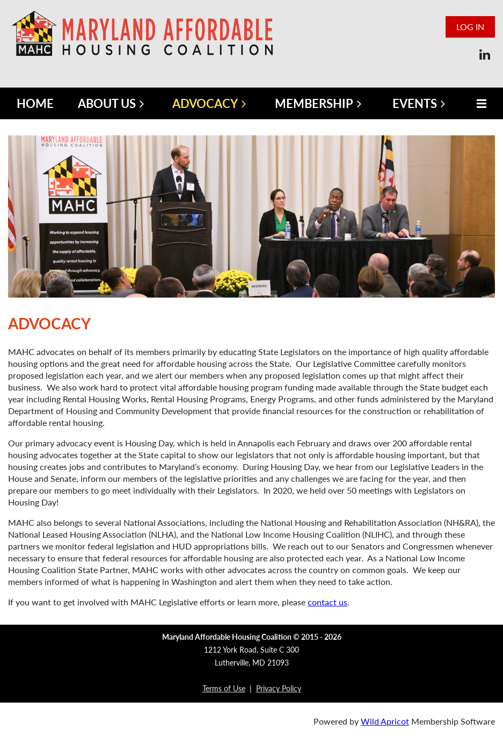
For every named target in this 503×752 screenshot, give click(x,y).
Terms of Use (223, 688)
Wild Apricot (385, 721)
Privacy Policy (278, 688)
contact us (327, 602)
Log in (470, 26)
